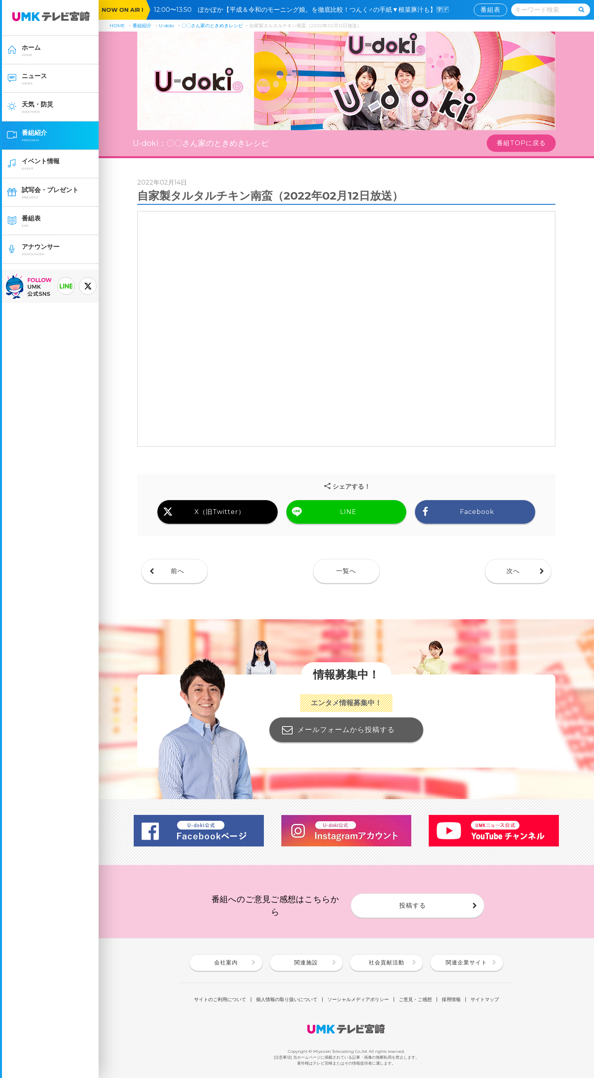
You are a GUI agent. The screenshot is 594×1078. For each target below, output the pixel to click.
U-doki (166, 25)
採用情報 (451, 999)
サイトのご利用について (220, 999)
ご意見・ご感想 (415, 999)
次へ (513, 571)
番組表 (490, 9)
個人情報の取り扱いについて (287, 999)
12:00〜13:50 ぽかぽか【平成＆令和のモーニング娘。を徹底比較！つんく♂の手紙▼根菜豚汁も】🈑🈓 (304, 9)
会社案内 (226, 962)
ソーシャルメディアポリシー (358, 999)
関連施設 (306, 962)
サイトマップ (485, 999)
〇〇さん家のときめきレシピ (212, 25)
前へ (177, 571)
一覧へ (346, 571)
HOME (117, 25)
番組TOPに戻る (521, 143)
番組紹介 (142, 25)
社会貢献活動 (386, 962)
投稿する (412, 905)
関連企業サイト (466, 962)
